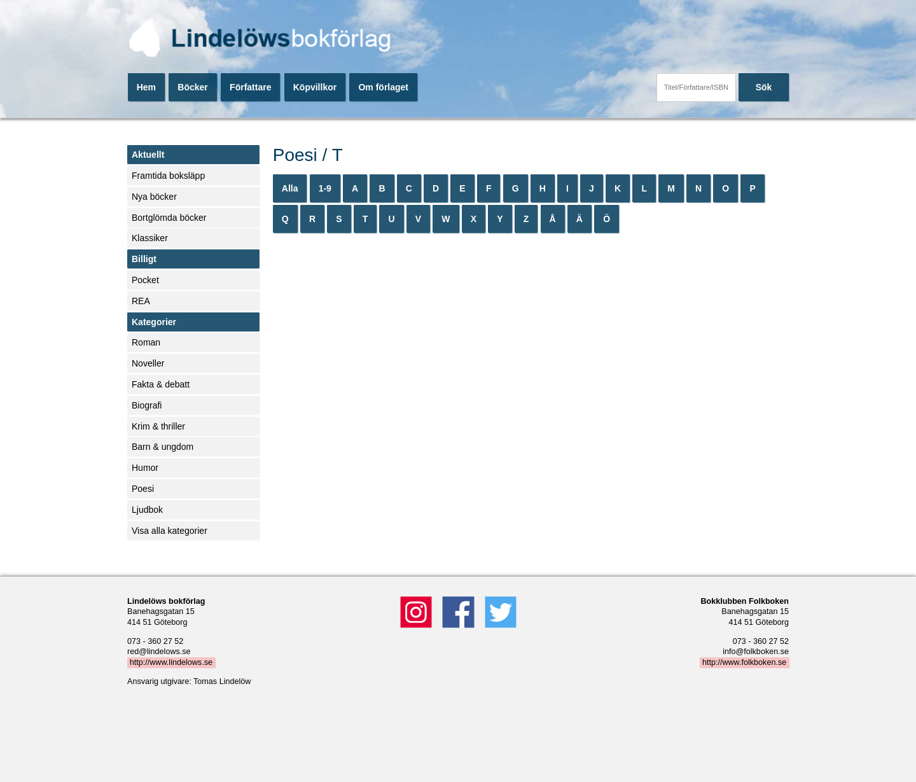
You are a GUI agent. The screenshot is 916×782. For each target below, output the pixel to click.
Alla (290, 188)
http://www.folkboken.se (744, 662)
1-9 (325, 188)
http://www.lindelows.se (171, 662)
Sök (764, 87)
